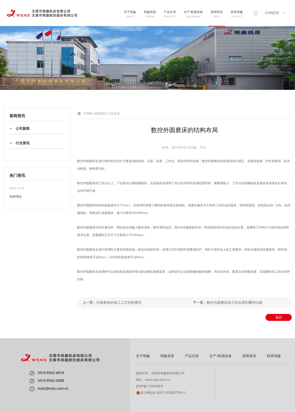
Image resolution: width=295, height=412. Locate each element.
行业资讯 (23, 143)
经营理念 (16, 196)
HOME (89, 113)
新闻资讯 (217, 14)
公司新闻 (23, 128)
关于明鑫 (130, 14)
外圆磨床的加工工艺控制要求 (119, 302)
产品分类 (170, 14)
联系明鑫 (237, 14)
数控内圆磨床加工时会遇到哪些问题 (234, 302)
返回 (278, 317)
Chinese (275, 13)
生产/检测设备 (193, 14)
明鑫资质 (150, 14)
